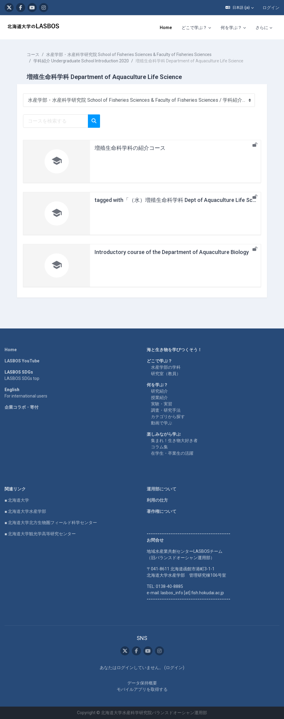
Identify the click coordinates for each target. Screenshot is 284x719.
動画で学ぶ (161, 423)
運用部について (161, 488)
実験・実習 (161, 403)
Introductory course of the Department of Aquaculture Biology (172, 252)
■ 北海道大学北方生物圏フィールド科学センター (51, 522)
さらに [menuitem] (262, 27)
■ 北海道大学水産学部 (25, 511)
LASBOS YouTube (22, 360)
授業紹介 (159, 397)
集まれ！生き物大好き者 (174, 440)
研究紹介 (159, 391)
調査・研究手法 (166, 410)
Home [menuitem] (166, 27)
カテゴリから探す (168, 416)
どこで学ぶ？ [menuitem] (194, 27)
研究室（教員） (166, 373)
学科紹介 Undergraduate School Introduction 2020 (81, 60)
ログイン (270, 7)
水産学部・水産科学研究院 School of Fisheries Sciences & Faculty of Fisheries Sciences (129, 54)
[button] (239, 8)
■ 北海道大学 (17, 500)
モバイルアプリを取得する (142, 689)
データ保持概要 (142, 683)
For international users (26, 396)
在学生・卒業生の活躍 (172, 453)
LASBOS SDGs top (22, 378)
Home (11, 349)
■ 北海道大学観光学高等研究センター (40, 533)
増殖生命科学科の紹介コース (130, 148)
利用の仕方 (157, 500)
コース (33, 54)
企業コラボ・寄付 (21, 407)
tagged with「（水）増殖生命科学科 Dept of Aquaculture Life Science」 (183, 200)
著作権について (161, 511)
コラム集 (159, 446)
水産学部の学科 (166, 367)
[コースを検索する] (55, 121)
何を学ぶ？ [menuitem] (231, 27)
